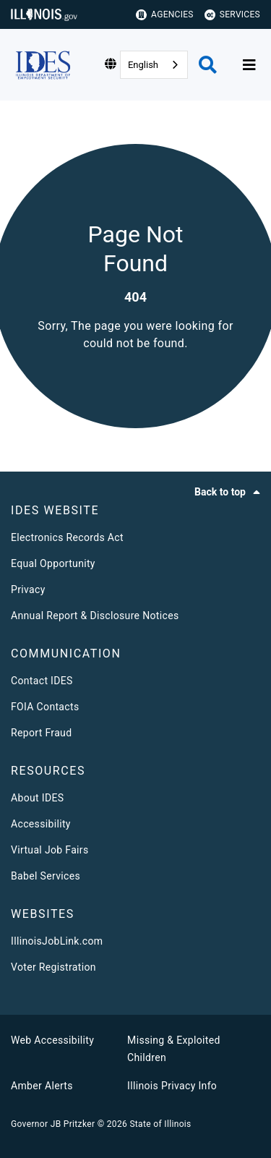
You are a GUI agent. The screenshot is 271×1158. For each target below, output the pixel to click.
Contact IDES (42, 680)
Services (232, 14)
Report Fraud (41, 732)
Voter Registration (53, 967)
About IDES (37, 798)
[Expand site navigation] (249, 65)
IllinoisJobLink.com (57, 941)
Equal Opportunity (53, 563)
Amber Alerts (42, 1085)
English (143, 64)
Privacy (28, 589)
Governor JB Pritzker (53, 1124)
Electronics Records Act (67, 537)
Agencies (165, 14)
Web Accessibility (52, 1040)
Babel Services (45, 876)
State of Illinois (160, 1124)
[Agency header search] (208, 65)
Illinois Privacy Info (172, 1085)
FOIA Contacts (45, 706)
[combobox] (154, 65)
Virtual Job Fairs (50, 850)
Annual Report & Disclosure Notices (95, 615)
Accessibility (41, 824)
